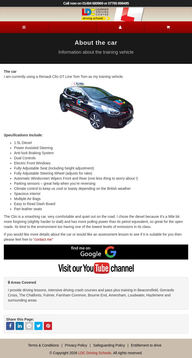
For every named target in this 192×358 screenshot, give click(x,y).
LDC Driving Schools (94, 353)
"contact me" (43, 239)
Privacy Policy (76, 345)
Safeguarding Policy (109, 345)
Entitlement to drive (146, 345)
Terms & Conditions (43, 345)
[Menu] (24, 27)
